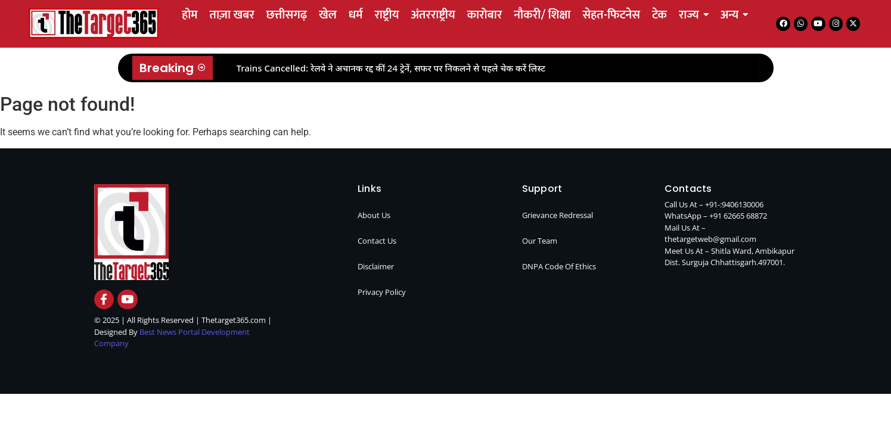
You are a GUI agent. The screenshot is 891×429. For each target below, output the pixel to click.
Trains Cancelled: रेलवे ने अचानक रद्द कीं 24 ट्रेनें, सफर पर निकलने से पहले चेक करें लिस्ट (391, 68)
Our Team (539, 240)
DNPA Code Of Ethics (559, 266)
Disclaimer (376, 266)
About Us (374, 215)
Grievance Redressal (557, 215)
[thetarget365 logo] (131, 232)
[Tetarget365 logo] (94, 23)
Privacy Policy (382, 292)
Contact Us (377, 240)
